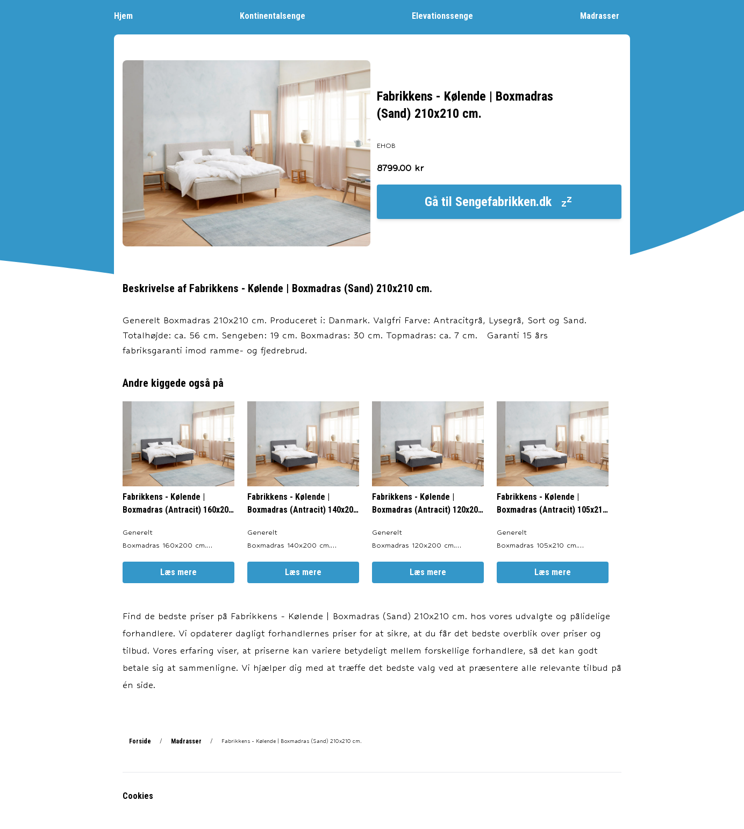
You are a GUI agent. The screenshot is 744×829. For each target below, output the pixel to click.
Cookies (138, 796)
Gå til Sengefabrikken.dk (499, 201)
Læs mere (178, 572)
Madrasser (605, 15)
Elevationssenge (448, 15)
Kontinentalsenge (278, 15)
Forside (140, 741)
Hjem (129, 15)
